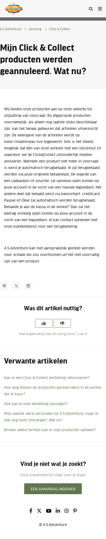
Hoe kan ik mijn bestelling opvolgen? (36, 403)
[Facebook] (4, 285)
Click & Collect (59, 29)
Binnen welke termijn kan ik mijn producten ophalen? (50, 429)
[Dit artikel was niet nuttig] (62, 323)
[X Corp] (16, 285)
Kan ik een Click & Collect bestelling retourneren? (46, 377)
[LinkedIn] (28, 285)
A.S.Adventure (10, 29)
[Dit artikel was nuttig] (43, 323)
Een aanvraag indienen (53, 489)
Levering (35, 29)
